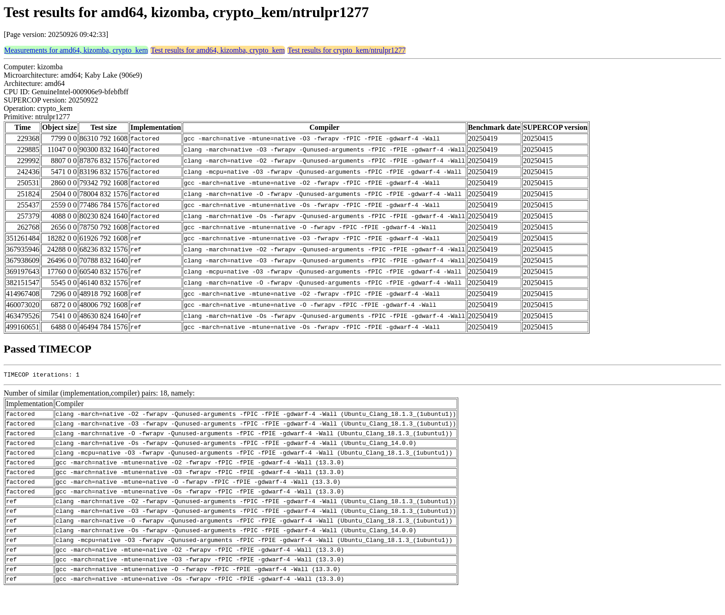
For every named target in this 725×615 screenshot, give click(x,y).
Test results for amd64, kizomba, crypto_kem (218, 50)
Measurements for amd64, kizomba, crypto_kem (76, 50)
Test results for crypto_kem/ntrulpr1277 (347, 50)
